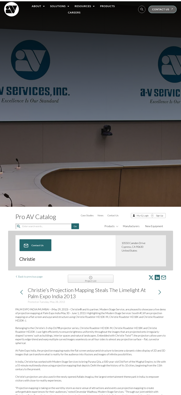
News (100, 215)
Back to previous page (29, 276)
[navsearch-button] (141, 9)
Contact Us (112, 215)
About (38, 6)
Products (107, 6)
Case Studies (87, 215)
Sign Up (159, 215)
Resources (85, 6)
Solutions (60, 6)
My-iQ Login (143, 215)
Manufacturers (131, 226)
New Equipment (154, 226)
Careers (74, 12)
